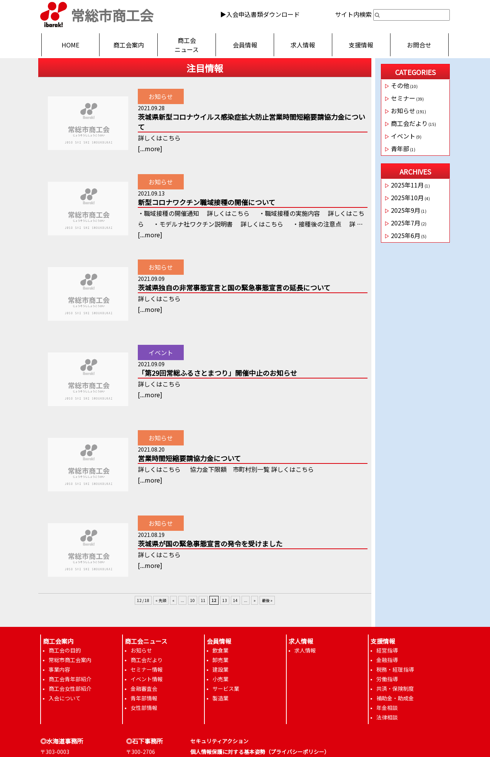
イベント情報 (147, 679)
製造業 (220, 698)
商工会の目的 (65, 650)
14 (235, 600)
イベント (161, 352)
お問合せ (419, 44)
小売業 (220, 679)
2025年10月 (407, 197)
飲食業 (220, 650)
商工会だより (409, 123)
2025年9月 (405, 210)
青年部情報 (144, 698)
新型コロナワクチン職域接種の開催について (206, 202)
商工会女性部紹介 (70, 688)
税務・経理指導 (395, 669)
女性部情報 (144, 707)
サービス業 (225, 688)
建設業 (220, 669)
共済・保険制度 (395, 688)
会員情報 (245, 44)
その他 (400, 85)
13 (224, 600)
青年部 (400, 148)
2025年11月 (407, 184)
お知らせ (161, 96)
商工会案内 (128, 44)
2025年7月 (405, 222)
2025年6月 (405, 235)
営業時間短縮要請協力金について (189, 458)
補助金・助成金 (395, 698)
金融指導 (387, 660)
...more (150, 148)
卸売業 (220, 660)
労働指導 (387, 679)
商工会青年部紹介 (70, 679)
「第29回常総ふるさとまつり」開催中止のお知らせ (217, 373)
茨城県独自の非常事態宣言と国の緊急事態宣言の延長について (234, 287)
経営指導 (387, 650)
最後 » (267, 600)
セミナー (403, 98)
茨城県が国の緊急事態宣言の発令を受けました (210, 543)
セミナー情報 (147, 669)
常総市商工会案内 (70, 660)
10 (192, 600)
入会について (65, 698)
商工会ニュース (187, 45)
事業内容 (59, 669)
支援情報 (361, 44)
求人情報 (303, 44)
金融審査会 (144, 688)
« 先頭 (160, 600)
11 (203, 600)
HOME (70, 44)
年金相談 (387, 707)
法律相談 (387, 717)
